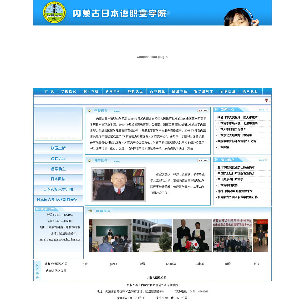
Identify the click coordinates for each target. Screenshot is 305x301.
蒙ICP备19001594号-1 (130, 298)
